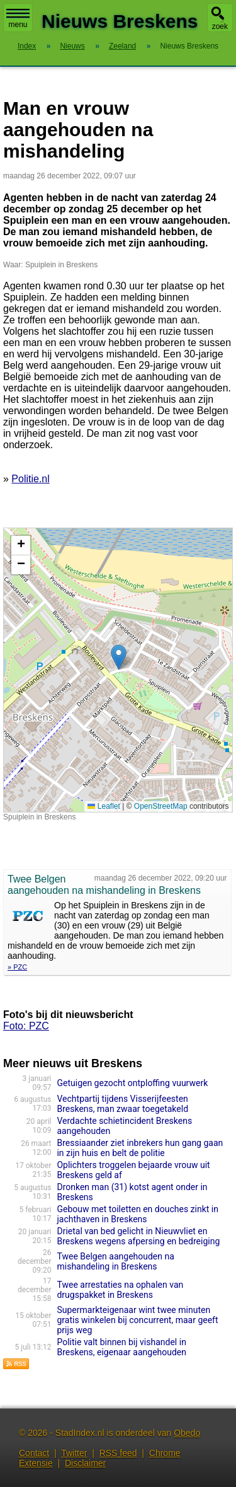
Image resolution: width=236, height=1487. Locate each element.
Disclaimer (85, 1463)
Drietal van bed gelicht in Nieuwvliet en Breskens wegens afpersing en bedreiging (138, 1236)
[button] (118, 657)
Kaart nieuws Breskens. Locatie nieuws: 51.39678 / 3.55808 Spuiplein (116, 670)
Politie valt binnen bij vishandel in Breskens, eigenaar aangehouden (121, 1347)
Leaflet (103, 806)
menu (18, 19)
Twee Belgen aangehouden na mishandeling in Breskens (115, 1261)
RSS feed (118, 1453)
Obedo (187, 1433)
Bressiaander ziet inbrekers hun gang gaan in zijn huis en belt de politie (140, 1148)
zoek (220, 26)
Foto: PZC (26, 1026)
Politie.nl (30, 478)
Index (27, 46)
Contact (34, 1453)
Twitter (74, 1453)
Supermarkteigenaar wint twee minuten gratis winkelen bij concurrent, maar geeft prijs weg (137, 1320)
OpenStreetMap (161, 806)
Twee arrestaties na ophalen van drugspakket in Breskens (120, 1290)
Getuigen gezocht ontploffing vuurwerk (132, 1083)
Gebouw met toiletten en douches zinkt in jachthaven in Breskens (137, 1214)
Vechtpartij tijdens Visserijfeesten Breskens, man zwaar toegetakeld (122, 1104)
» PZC (17, 967)
